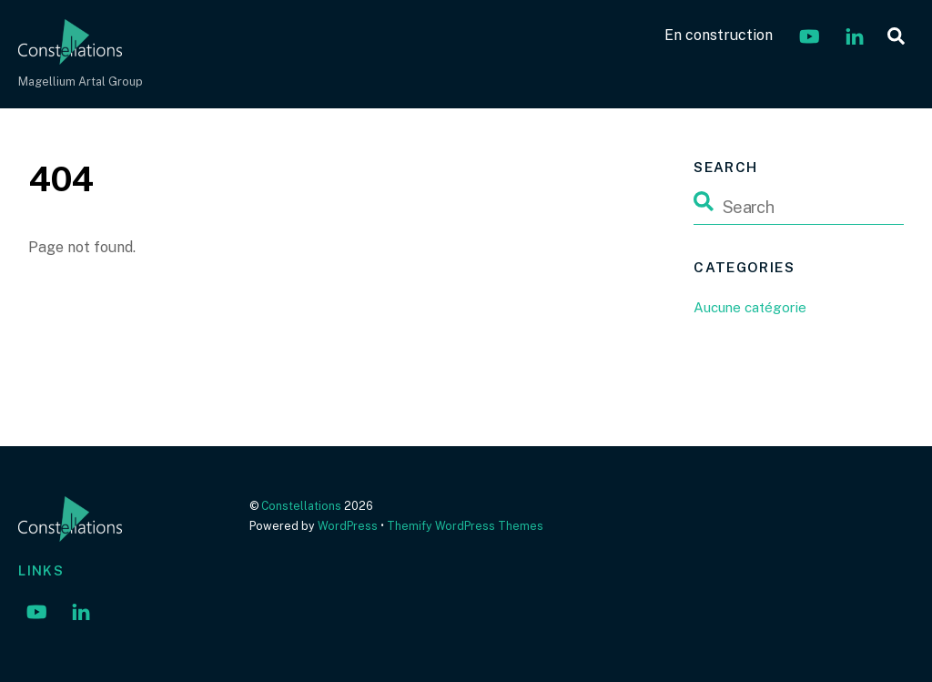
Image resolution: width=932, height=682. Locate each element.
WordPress (348, 526)
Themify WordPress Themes (465, 526)
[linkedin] (854, 34)
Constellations (301, 506)
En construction (718, 35)
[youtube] (809, 34)
